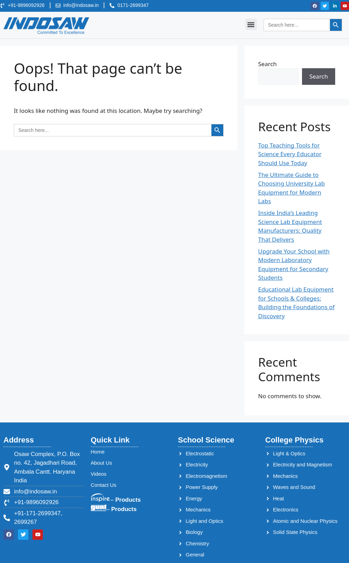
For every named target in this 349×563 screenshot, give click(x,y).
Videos (99, 474)
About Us (101, 463)
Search (267, 64)
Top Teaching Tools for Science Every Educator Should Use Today (289, 154)
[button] (251, 24)
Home (98, 452)
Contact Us (103, 485)
